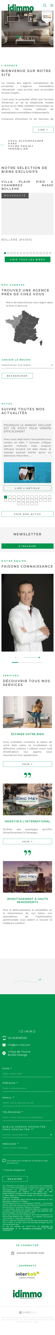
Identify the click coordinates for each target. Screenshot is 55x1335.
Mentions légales (36, 1326)
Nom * (7, 1075)
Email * (8, 1104)
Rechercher (17, 382)
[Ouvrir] (44, 5)
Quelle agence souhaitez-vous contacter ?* (24, 1135)
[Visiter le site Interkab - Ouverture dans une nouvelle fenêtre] (27, 1282)
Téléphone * (12, 1119)
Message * (10, 1151)
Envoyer (15, 1186)
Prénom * (10, 1090)
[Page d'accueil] (21, 8)
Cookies (35, 1329)
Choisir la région (16, 366)
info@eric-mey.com (19, 1051)
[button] (18, 36)
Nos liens (49, 1326)
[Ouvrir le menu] (52, 5)
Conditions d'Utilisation (32, 1235)
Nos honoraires (8, 1326)
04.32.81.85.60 (17, 1044)
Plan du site (21, 1326)
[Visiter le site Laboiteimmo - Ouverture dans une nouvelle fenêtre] (27, 1319)
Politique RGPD (23, 1329)
